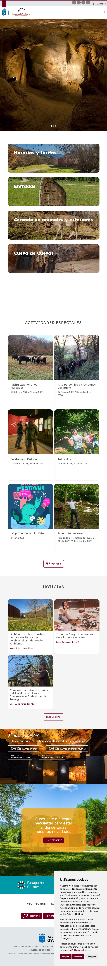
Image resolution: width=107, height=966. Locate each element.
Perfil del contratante (26, 947)
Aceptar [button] (65, 957)
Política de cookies (39, 950)
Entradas (52, 916)
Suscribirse (54, 840)
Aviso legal (48, 947)
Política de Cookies (80, 950)
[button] (101, 4)
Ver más (56, 717)
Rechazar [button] (78, 957)
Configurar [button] (91, 957)
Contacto (31, 916)
